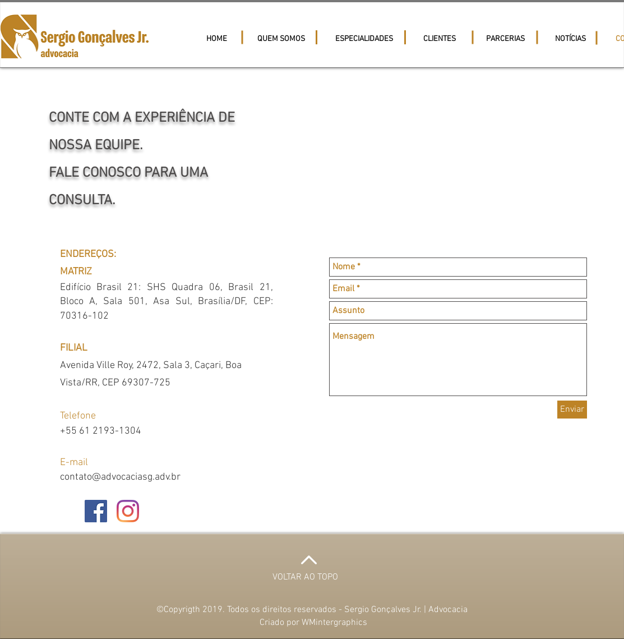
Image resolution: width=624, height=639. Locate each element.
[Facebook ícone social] (96, 511)
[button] (440, 39)
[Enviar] (572, 410)
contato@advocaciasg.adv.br (120, 477)
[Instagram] (128, 511)
